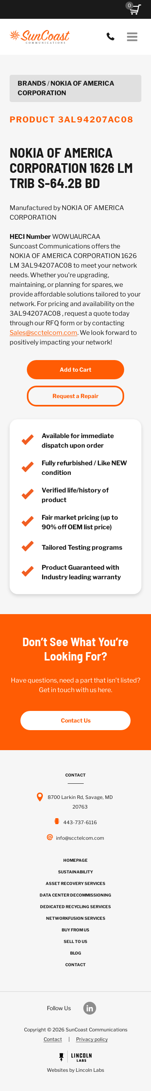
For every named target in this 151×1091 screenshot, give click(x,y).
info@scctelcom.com (80, 838)
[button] (135, 10)
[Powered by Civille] (75, 1063)
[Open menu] (132, 36)
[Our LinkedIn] (93, 1008)
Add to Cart (75, 369)
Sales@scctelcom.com (43, 332)
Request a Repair (75, 395)
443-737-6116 (113, 37)
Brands (32, 83)
